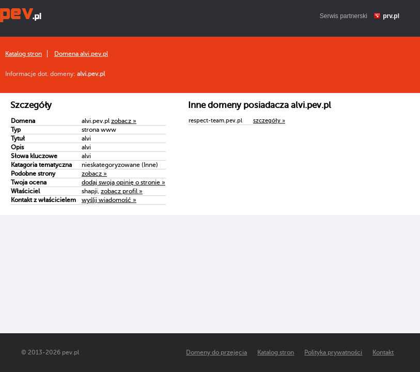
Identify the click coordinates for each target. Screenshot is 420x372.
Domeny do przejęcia (216, 352)
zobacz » (123, 121)
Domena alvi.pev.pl (81, 53)
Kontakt (383, 352)
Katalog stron (23, 53)
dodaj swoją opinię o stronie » (123, 182)
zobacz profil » (122, 191)
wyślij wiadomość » (109, 200)
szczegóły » (269, 120)
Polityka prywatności (333, 352)
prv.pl (391, 16)
